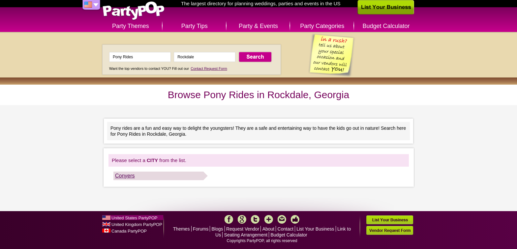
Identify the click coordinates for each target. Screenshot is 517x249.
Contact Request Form (209, 68)
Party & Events (258, 26)
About (268, 229)
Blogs (217, 229)
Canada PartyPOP (129, 231)
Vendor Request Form (389, 230)
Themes (181, 229)
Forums (200, 229)
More (268, 219)
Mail (282, 219)
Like (295, 219)
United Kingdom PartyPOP (136, 224)
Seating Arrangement (246, 234)
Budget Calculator (386, 26)
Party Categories (322, 26)
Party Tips (194, 26)
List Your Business (315, 229)
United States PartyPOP (134, 217)
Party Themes (130, 26)
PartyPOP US (133, 11)
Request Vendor (242, 229)
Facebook (229, 219)
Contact (285, 229)
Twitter (255, 219)
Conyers (125, 176)
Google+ (242, 219)
